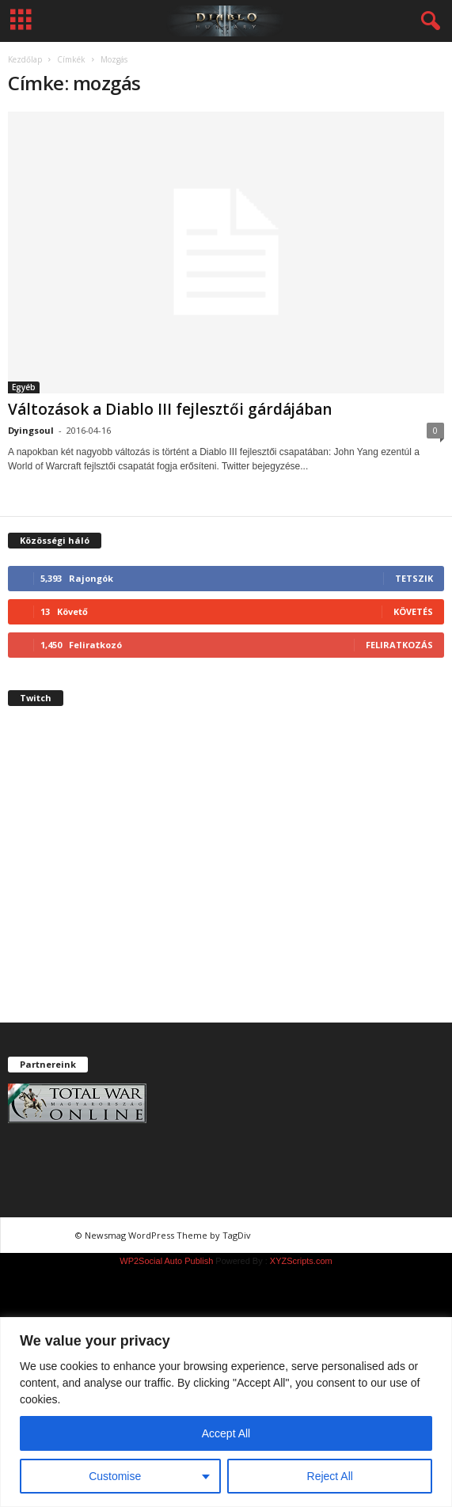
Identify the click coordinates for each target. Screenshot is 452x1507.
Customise (115, 1476)
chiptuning (283, 1235)
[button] (427, 21)
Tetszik (414, 578)
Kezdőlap (25, 59)
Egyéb (24, 387)
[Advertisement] (226, 878)
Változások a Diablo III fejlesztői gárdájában (170, 409)
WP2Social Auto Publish (166, 1261)
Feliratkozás (399, 645)
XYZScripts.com (301, 1261)
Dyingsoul (31, 430)
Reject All (330, 1476)
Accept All (226, 1433)
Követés (413, 611)
